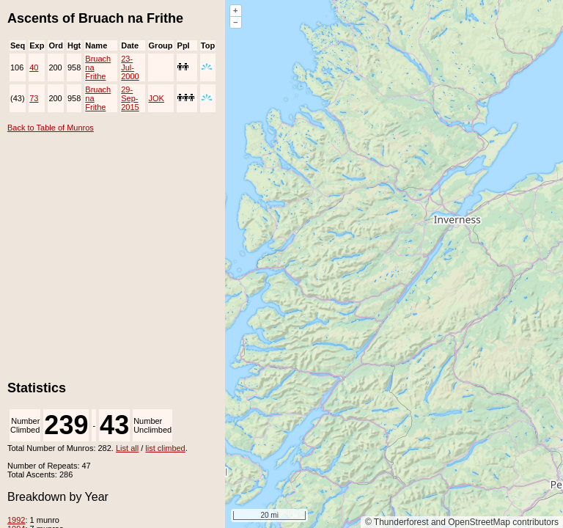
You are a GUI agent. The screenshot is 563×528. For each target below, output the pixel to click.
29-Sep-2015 (130, 98)
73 (33, 98)
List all (127, 448)
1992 (16, 520)
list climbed (165, 448)
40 (33, 67)
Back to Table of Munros (50, 127)
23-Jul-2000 (130, 67)
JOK (156, 98)
